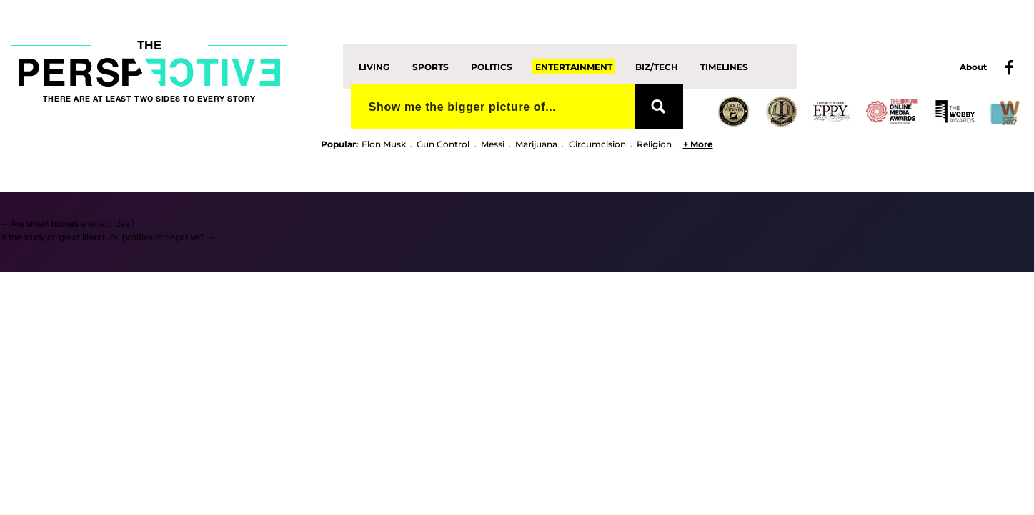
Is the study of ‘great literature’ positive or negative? (107, 238)
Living (374, 66)
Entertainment (573, 66)
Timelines (724, 66)
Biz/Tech (656, 66)
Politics (491, 66)
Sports (430, 66)
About (973, 67)
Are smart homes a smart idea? (67, 224)
